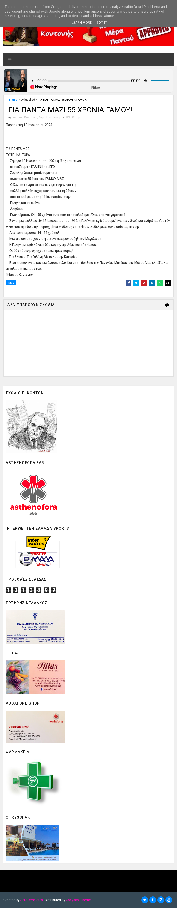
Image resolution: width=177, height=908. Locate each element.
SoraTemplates (31, 900)
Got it (101, 22)
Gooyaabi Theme (78, 900)
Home (13, 99)
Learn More (82, 22)
